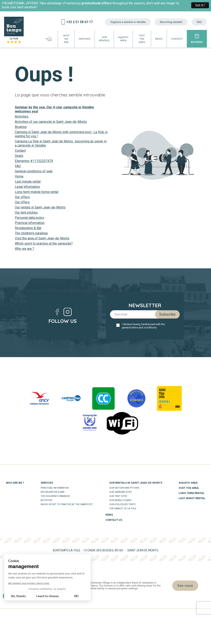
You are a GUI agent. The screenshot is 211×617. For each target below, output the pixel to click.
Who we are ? (24, 249)
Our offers (22, 197)
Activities (21, 116)
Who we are (66, 39)
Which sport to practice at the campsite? (44, 243)
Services (84, 38)
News (159, 38)
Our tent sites (118, 496)
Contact (177, 38)
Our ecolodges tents (122, 504)
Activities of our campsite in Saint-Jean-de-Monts (51, 122)
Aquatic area (123, 39)
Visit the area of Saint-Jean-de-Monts (42, 238)
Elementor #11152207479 (34, 161)
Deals (19, 156)
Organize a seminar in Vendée (127, 22)
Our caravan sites (120, 492)
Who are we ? (15, 482)
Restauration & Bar (28, 228)
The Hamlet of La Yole (122, 508)
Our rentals (104, 39)
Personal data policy (29, 218)
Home (49, 38)
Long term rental (191, 493)
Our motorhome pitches (124, 488)
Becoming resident (171, 22)
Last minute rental (28, 182)
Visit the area (142, 39)
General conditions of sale (34, 171)
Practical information (30, 223)
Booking (197, 42)
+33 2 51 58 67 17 (79, 22)
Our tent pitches (26, 212)
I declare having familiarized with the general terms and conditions (143, 326)
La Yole (14, 30)
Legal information (27, 187)
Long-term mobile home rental (36, 192)
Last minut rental (192, 498)
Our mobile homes (120, 500)
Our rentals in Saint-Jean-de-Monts (40, 207)
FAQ (199, 22)
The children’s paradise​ (31, 233)
